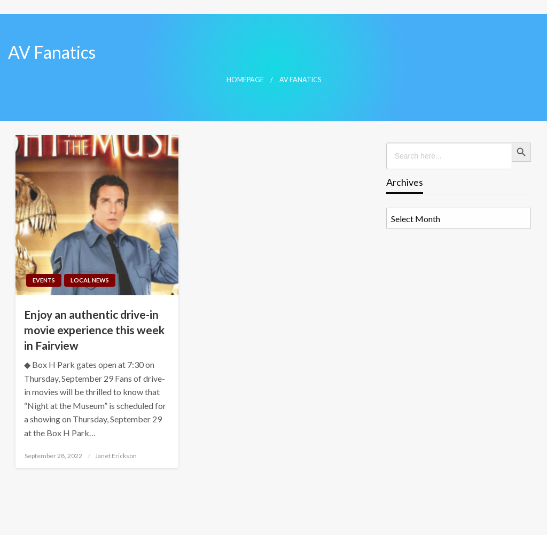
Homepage (245, 80)
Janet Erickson (116, 456)
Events (44, 280)
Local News (90, 280)
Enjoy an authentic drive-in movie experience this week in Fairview (94, 330)
